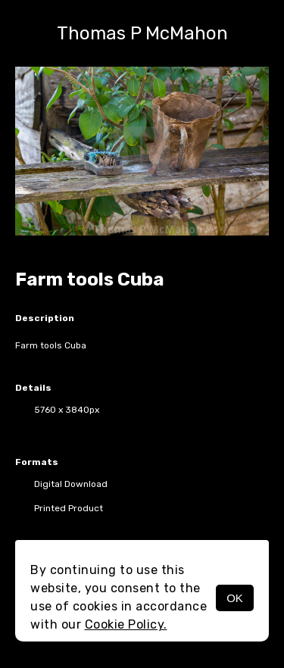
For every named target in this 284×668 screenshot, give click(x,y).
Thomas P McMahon (142, 33)
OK (234, 598)
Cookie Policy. (126, 624)
